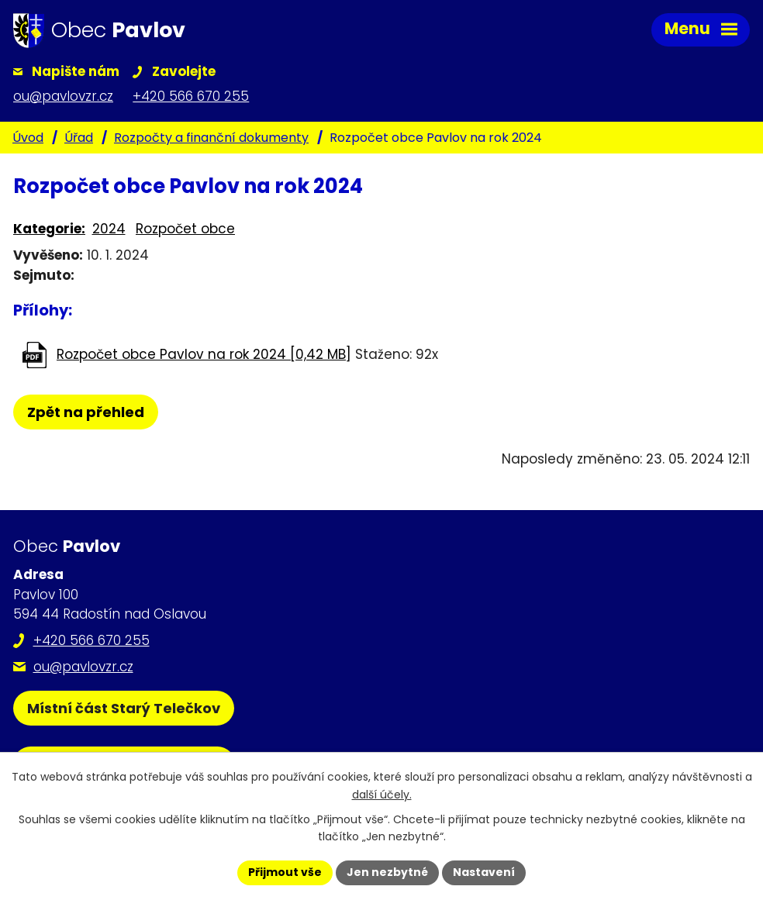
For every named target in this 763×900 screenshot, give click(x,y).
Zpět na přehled (85, 412)
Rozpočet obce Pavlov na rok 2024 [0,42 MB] (204, 354)
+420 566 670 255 (91, 640)
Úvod (27, 138)
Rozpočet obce (185, 228)
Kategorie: (49, 228)
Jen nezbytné (387, 872)
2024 (109, 228)
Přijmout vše (285, 872)
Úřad (78, 138)
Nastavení (484, 872)
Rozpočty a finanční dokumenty (211, 138)
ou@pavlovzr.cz (83, 666)
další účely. (382, 794)
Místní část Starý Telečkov (123, 708)
